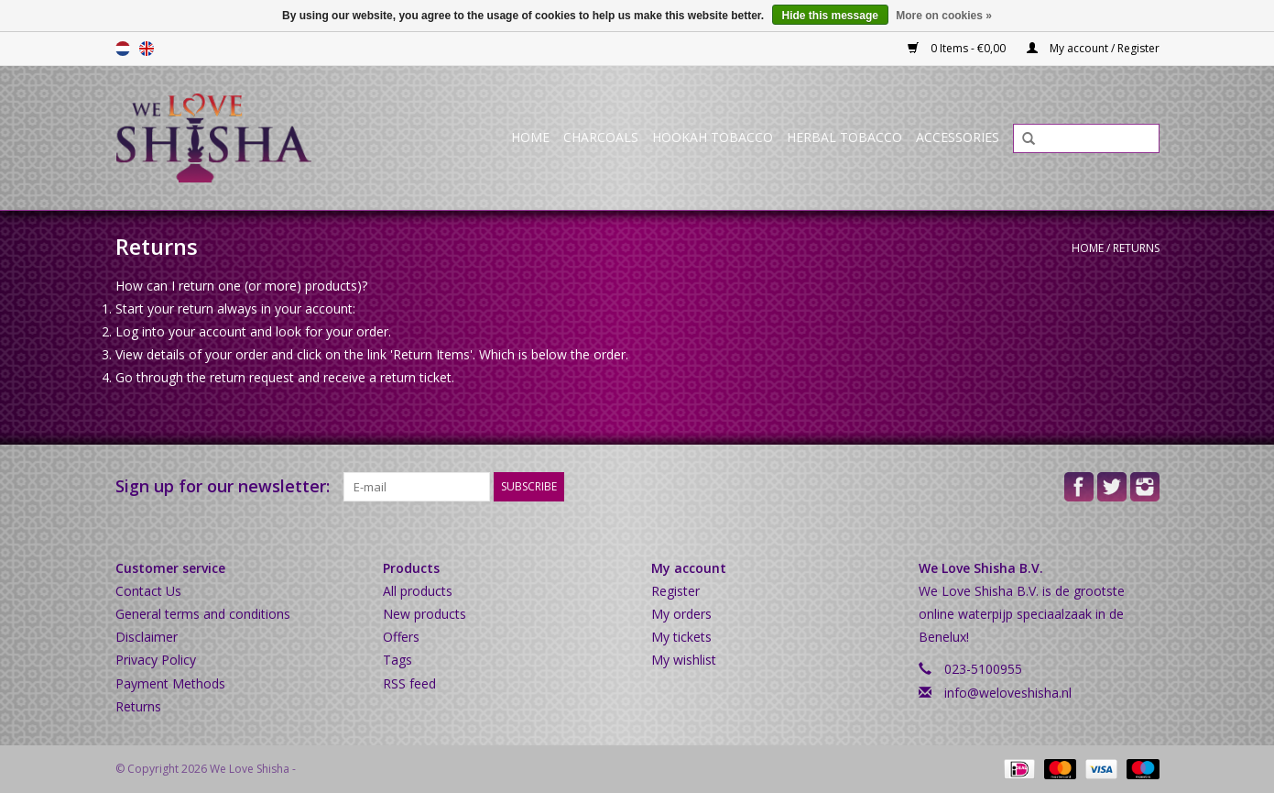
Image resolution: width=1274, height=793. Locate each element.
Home (530, 137)
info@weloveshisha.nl (1008, 692)
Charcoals (600, 137)
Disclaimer (146, 636)
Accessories (957, 137)
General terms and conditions (202, 613)
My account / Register (1093, 48)
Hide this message (830, 15)
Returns (1136, 248)
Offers (401, 636)
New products (424, 613)
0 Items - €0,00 (958, 48)
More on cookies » (944, 15)
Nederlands (122, 48)
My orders (681, 613)
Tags (397, 659)
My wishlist (683, 659)
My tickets (681, 636)
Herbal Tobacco (844, 137)
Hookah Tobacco (712, 137)
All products (417, 591)
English (146, 48)
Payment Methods (170, 683)
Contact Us (148, 591)
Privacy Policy (155, 659)
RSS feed (409, 683)
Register (675, 591)
